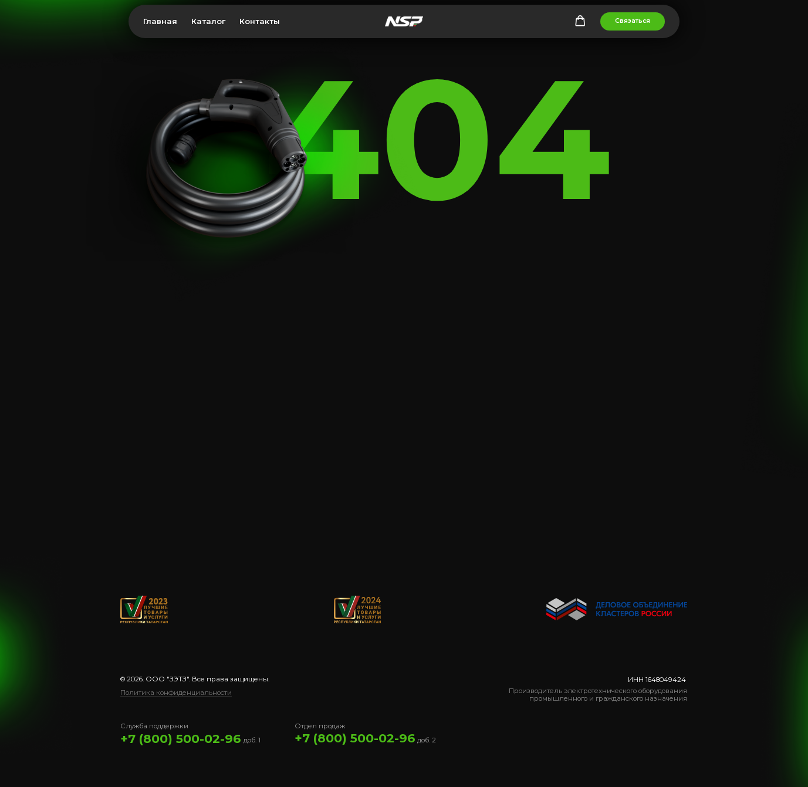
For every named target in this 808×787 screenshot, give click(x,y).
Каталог (208, 21)
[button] (580, 20)
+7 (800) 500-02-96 (180, 738)
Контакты (259, 21)
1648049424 (665, 679)
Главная (160, 21)
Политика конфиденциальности (176, 692)
